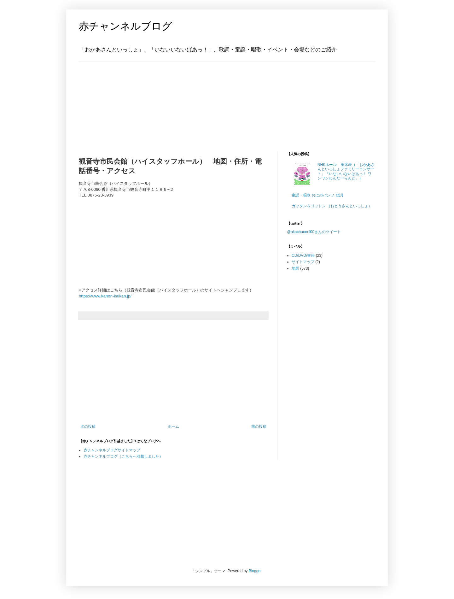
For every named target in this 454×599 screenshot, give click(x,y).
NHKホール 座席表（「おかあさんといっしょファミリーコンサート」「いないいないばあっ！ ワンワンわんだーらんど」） (346, 171)
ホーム (173, 426)
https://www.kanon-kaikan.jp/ (105, 296)
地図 (295, 268)
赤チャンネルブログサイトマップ (112, 450)
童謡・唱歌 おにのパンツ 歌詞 (317, 195)
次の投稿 (88, 426)
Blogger (255, 571)
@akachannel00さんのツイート (314, 232)
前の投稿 (258, 426)
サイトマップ (303, 262)
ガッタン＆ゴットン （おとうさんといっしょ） (332, 206)
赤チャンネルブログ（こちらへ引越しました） (123, 456)
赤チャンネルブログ (125, 26)
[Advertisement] (118, 101)
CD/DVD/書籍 (303, 255)
